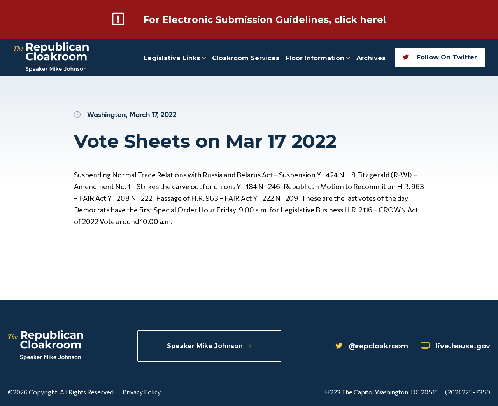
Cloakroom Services (245, 58)
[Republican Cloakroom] (51, 58)
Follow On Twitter (439, 57)
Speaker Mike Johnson (209, 346)
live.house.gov (455, 346)
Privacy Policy (142, 392)
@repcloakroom (371, 346)
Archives (371, 58)
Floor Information (318, 58)
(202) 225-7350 (467, 392)
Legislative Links (175, 58)
